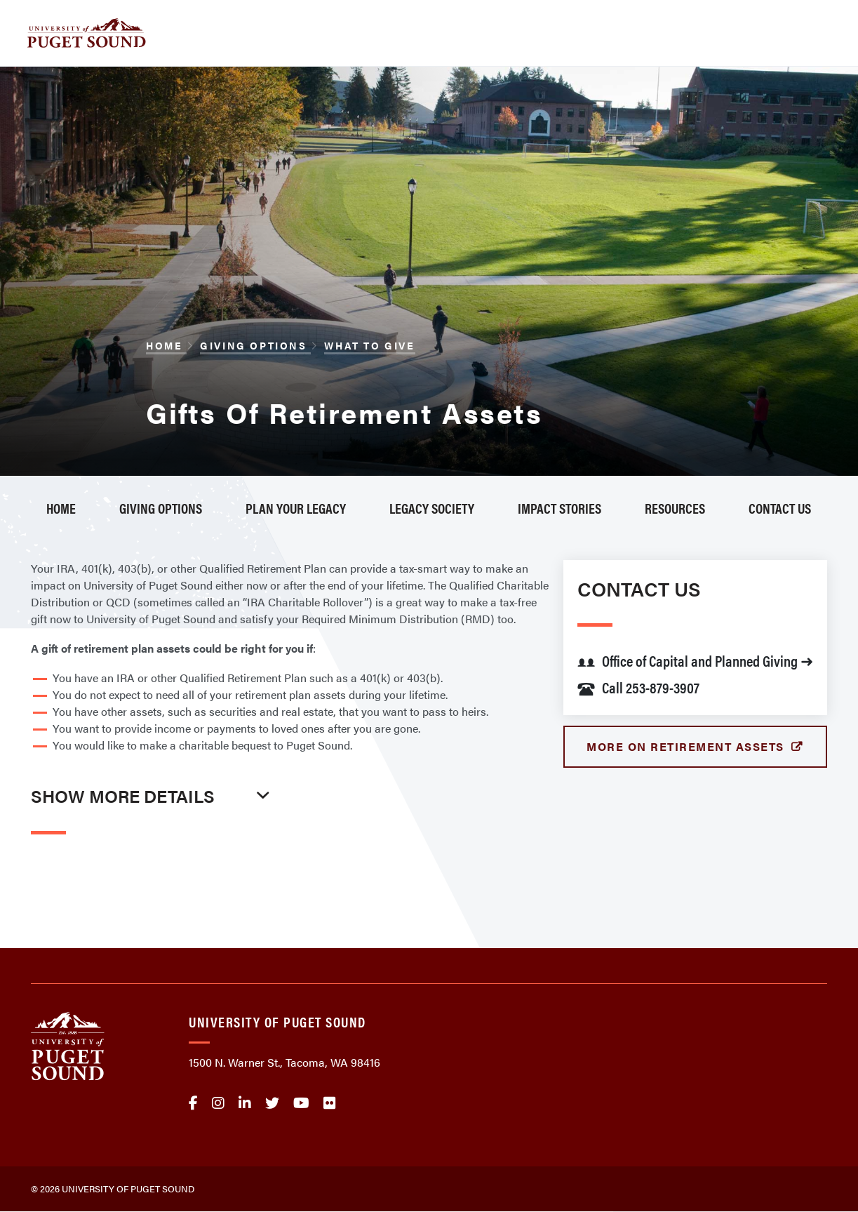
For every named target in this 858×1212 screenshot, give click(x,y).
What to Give (369, 345)
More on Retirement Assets (687, 746)
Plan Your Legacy (296, 508)
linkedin (245, 1103)
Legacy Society (431, 508)
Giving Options (255, 345)
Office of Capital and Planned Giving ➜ (695, 660)
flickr (329, 1103)
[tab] (153, 826)
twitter (272, 1103)
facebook (193, 1103)
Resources (675, 508)
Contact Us (780, 508)
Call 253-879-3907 (638, 687)
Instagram (218, 1103)
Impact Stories (559, 508)
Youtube (301, 1103)
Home (166, 345)
